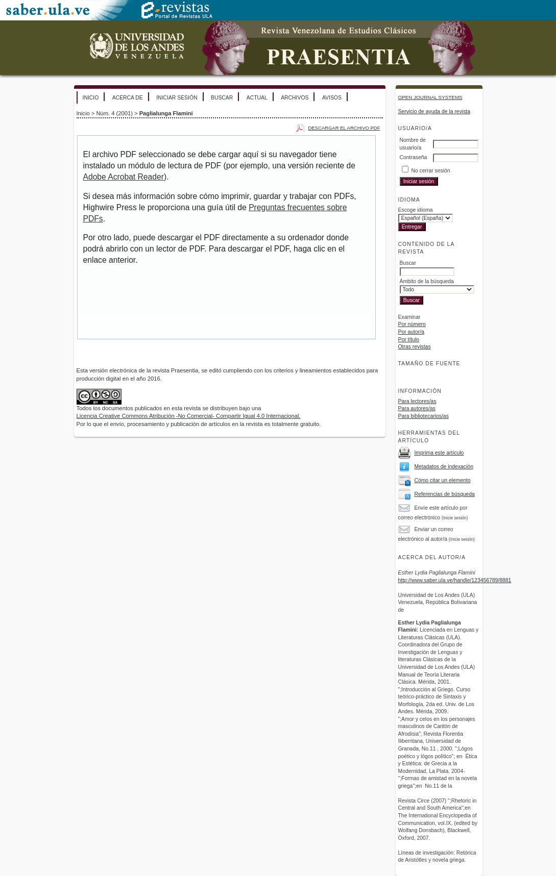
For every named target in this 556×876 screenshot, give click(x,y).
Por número (412, 324)
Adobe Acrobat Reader (123, 176)
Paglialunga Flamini (166, 113)
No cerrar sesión (430, 170)
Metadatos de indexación (443, 466)
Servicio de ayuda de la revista (434, 111)
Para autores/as (417, 408)
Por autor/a (411, 332)
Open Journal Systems (430, 97)
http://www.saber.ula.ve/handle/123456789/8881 (455, 580)
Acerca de (127, 98)
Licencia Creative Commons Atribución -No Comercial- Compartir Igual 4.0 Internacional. (189, 416)
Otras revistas (414, 346)
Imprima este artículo (439, 453)
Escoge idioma (415, 210)
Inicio (91, 98)
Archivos (294, 98)
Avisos (332, 98)
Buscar (222, 98)
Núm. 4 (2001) (114, 113)
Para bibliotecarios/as (423, 416)
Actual (257, 98)
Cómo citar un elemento (442, 480)
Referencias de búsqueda (444, 494)
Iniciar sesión (176, 98)
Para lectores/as (417, 401)
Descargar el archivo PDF (344, 128)
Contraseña (413, 157)
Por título (409, 339)
